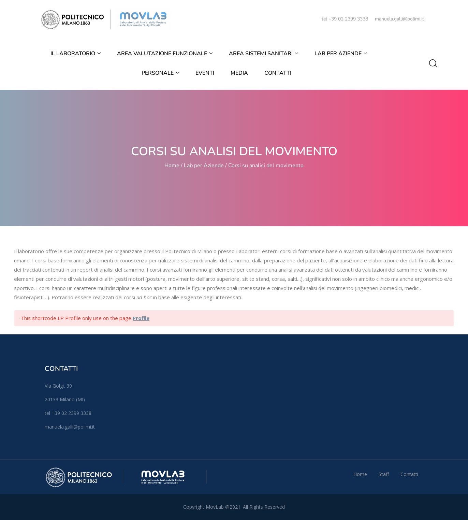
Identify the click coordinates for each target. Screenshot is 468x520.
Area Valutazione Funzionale (165, 53)
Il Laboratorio (75, 53)
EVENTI (204, 73)
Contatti (277, 73)
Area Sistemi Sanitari (263, 53)
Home (171, 165)
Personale (160, 73)
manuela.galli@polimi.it (399, 19)
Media (239, 73)
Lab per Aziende (341, 53)
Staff (384, 474)
